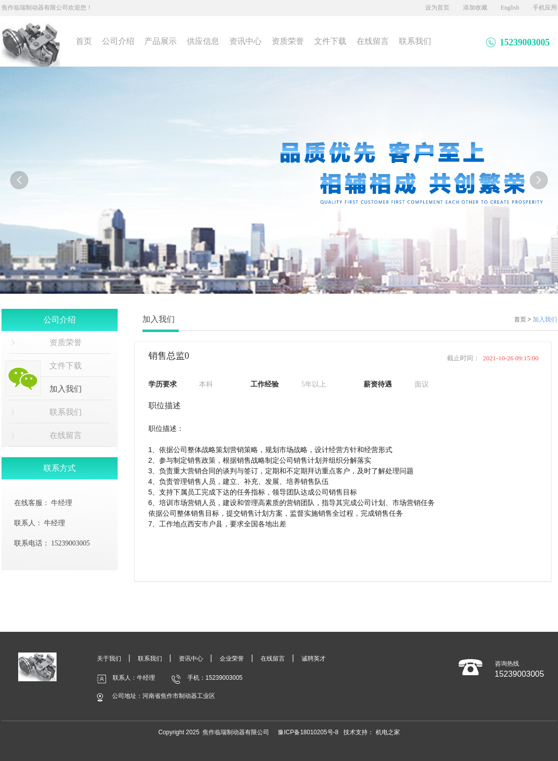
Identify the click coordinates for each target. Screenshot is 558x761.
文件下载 (330, 41)
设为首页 (437, 7)
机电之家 (388, 732)
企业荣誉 (232, 658)
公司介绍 (118, 41)
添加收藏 (475, 7)
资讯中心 (245, 41)
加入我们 (545, 319)
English (509, 7)
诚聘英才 (313, 658)
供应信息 (203, 41)
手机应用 (545, 7)
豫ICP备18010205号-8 (308, 732)
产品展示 (160, 41)
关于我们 (109, 658)
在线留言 (373, 41)
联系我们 (415, 41)
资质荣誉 (288, 41)
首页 (84, 41)
